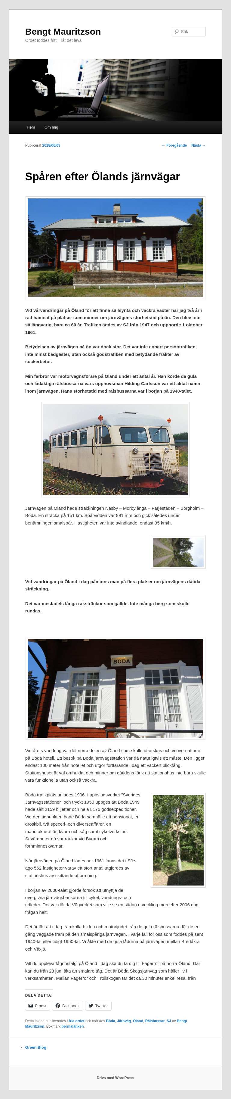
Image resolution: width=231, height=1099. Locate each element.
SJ (169, 1021)
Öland (138, 1021)
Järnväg (124, 1021)
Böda (110, 1021)
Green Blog (35, 1047)
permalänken (73, 1026)
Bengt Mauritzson (63, 31)
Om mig (51, 127)
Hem (31, 127)
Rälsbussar (155, 1021)
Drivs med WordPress (115, 1078)
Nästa (198, 145)
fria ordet (77, 1021)
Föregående (174, 145)
